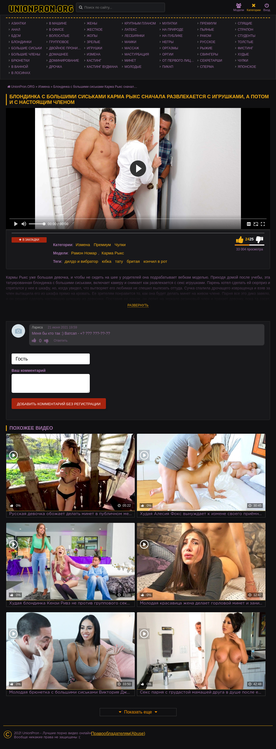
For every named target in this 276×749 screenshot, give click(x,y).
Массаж (132, 48)
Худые (243, 54)
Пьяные (207, 30)
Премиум (208, 23)
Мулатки (169, 23)
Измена (94, 54)
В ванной (19, 67)
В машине (58, 23)
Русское (207, 42)
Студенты (246, 36)
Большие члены (25, 54)
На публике (172, 36)
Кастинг (94, 60)
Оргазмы (170, 48)
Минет (130, 60)
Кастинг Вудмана (102, 67)
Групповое (59, 42)
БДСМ (16, 36)
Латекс (131, 30)
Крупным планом (140, 23)
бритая (133, 261)
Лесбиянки (134, 36)
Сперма (207, 67)
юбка (106, 261)
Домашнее (58, 54)
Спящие (245, 23)
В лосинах (20, 73)
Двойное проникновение (66, 48)
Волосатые (59, 36)
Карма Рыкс (113, 253)
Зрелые (93, 42)
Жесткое (95, 30)
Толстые (245, 42)
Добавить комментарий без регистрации (59, 404)
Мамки (130, 42)
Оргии (167, 54)
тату (119, 261)
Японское (247, 67)
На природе (172, 30)
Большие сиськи (26, 48)
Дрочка (55, 67)
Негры (168, 42)
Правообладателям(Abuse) (118, 733)
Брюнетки (20, 60)
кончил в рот (155, 261)
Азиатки (18, 23)
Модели (238, 7)
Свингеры (209, 54)
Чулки (243, 60)
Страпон (245, 30)
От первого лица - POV (179, 60)
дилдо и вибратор (81, 261)
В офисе (56, 30)
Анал (15, 30)
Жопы (92, 36)
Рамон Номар (84, 253)
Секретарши (211, 60)
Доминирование (64, 60)
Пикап (167, 67)
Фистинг (245, 48)
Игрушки (94, 48)
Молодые (133, 67)
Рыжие (206, 48)
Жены (92, 23)
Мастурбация (137, 54)
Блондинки (21, 42)
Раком (205, 36)
